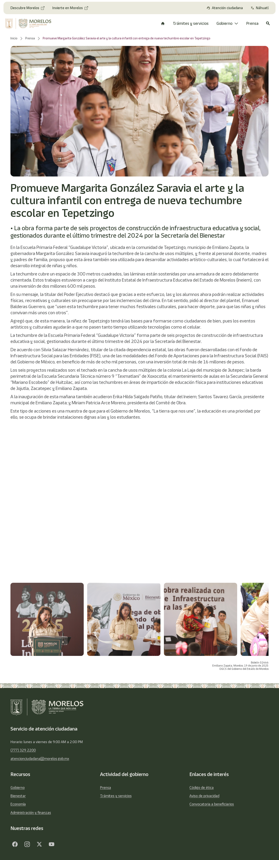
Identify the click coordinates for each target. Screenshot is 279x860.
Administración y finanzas (30, 812)
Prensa (105, 787)
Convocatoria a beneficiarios (211, 804)
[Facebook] (14, 844)
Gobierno (17, 787)
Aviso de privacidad (204, 795)
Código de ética (201, 787)
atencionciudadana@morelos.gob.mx (39, 758)
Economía (18, 804)
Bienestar (18, 795)
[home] (30, 23)
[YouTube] (51, 844)
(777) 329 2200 (23, 750)
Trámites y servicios (116, 795)
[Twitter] (39, 844)
